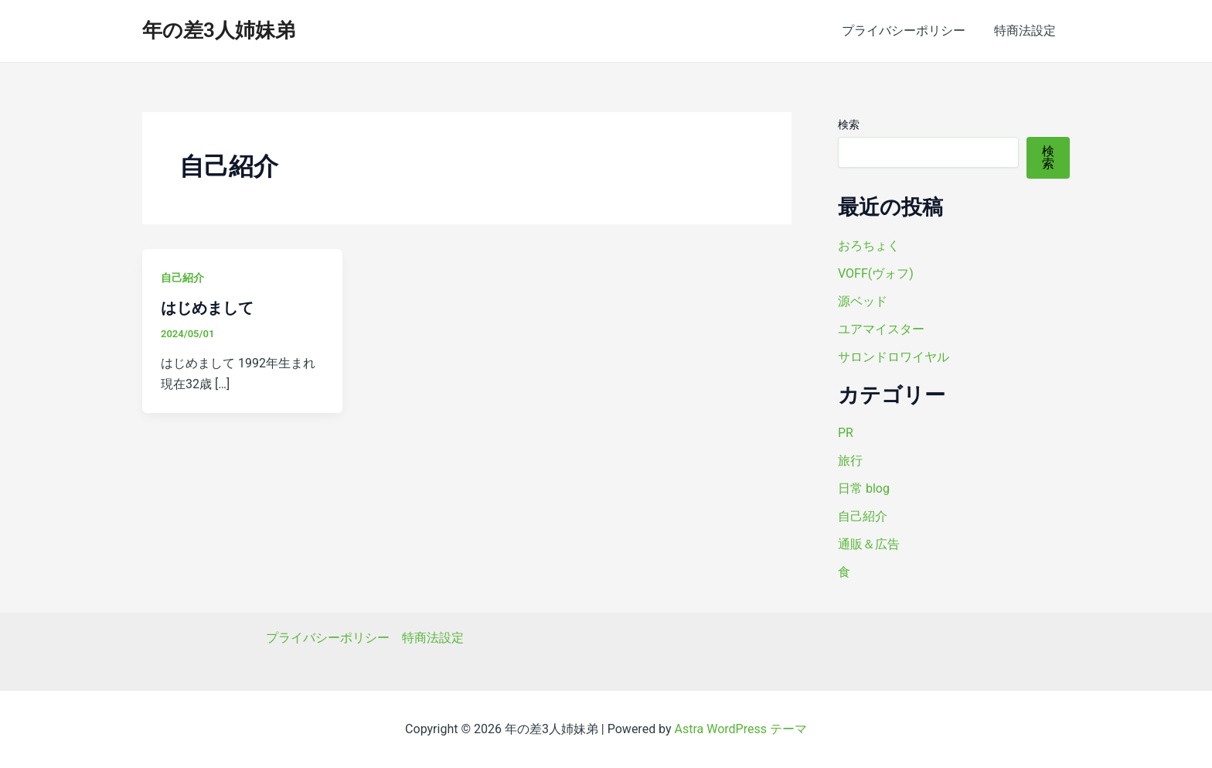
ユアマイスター (881, 329)
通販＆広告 (869, 544)
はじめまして (207, 308)
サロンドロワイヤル (893, 357)
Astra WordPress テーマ (741, 729)
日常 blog (864, 488)
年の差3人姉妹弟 (218, 30)
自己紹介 (182, 277)
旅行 (850, 460)
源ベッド (862, 301)
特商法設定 (1026, 30)
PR (845, 432)
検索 (849, 124)
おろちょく (869, 245)
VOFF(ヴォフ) (876, 273)
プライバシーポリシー (909, 30)
